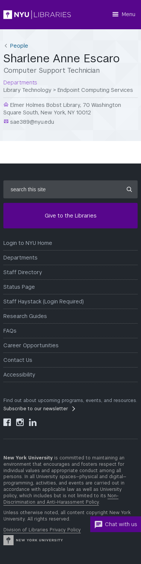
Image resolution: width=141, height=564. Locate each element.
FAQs (10, 330)
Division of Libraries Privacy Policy (42, 530)
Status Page (19, 287)
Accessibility (19, 374)
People (19, 45)
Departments (20, 257)
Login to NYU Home (27, 243)
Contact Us (17, 360)
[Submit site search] (129, 189)
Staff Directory (22, 272)
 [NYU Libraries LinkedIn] (32, 422)
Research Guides (25, 316)
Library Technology (27, 90)
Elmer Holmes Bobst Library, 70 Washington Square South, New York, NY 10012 (62, 109)
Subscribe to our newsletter (35, 409)
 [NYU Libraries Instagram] (20, 422)
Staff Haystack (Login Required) (43, 301)
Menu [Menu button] (128, 14)
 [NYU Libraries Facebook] (7, 422)
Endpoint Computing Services (95, 90)
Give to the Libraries (71, 215)
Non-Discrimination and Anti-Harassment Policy (60, 499)
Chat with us (115, 524)
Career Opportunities (31, 345)
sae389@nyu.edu (31, 121)
